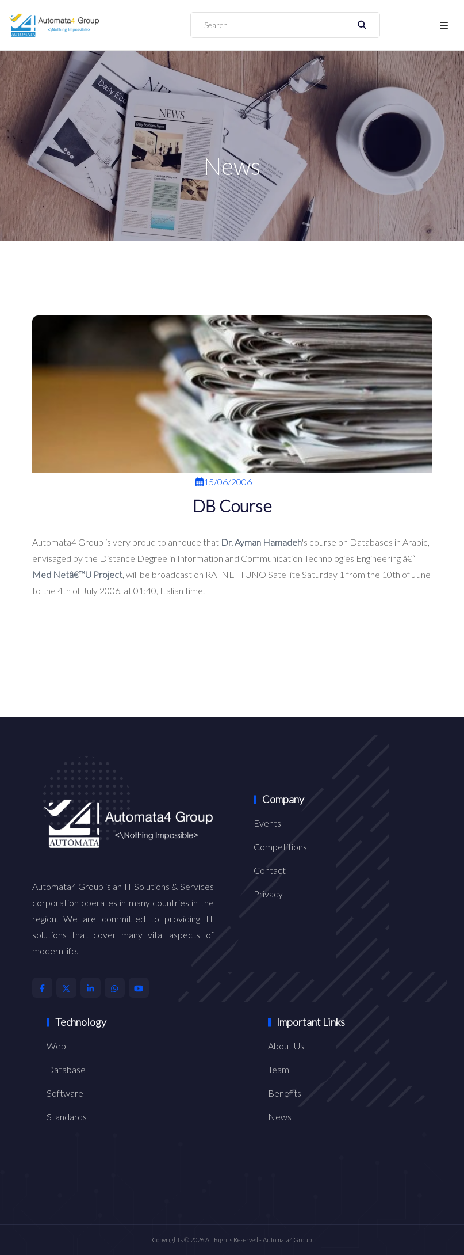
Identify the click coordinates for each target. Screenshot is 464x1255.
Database (66, 1069)
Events (267, 822)
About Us (286, 1045)
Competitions (280, 846)
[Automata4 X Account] (66, 988)
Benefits (284, 1092)
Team (278, 1069)
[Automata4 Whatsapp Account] (115, 988)
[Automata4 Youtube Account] (139, 988)
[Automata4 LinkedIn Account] (90, 988)
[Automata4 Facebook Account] (42, 988)
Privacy (268, 893)
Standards (67, 1116)
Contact (270, 870)
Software (65, 1092)
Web (56, 1045)
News (280, 1116)
